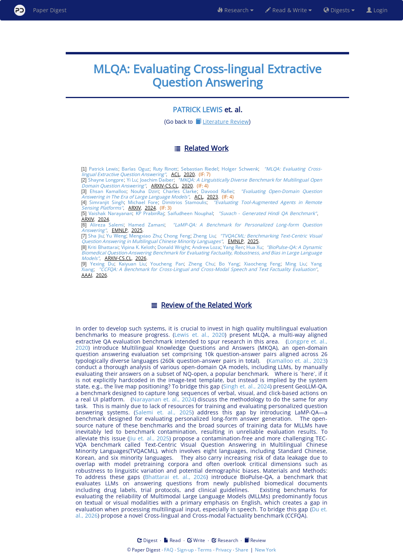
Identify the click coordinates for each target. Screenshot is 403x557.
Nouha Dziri (144, 191)
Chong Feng (177, 235)
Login (378, 10)
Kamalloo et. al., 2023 (297, 360)
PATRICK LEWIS (197, 109)
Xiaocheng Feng (262, 263)
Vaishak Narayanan (110, 213)
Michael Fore (143, 202)
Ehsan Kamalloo (108, 191)
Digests (339, 10)
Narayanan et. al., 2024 (163, 399)
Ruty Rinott (165, 168)
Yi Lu (132, 179)
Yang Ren (233, 247)
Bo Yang (229, 263)
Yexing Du (102, 263)
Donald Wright (173, 247)
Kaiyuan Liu (132, 263)
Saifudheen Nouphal (190, 213)
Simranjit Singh (106, 202)
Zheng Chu (201, 263)
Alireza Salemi (107, 224)
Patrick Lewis (103, 168)
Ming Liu (295, 263)
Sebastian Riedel (199, 168)
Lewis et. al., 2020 (199, 334)
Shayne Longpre (106, 179)
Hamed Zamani (146, 224)
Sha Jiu (95, 235)
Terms (205, 549)
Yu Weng (116, 235)
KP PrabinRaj (150, 213)
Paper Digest (40, 10)
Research (235, 10)
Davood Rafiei (217, 191)
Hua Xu (254, 247)
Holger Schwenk (240, 168)
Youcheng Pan (166, 263)
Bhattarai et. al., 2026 (175, 477)
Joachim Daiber (157, 179)
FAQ (168, 549)
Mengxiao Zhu (145, 235)
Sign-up (185, 549)
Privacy (223, 549)
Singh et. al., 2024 (246, 386)
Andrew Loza (206, 247)
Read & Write (288, 10)
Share (241, 549)
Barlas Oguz (135, 168)
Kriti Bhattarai (103, 247)
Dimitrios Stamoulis (184, 202)
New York (265, 549)
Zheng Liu (204, 235)
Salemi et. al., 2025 (163, 412)
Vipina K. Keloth (138, 247)
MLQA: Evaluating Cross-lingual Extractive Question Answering (207, 75)
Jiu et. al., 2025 (149, 438)
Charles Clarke (180, 191)
